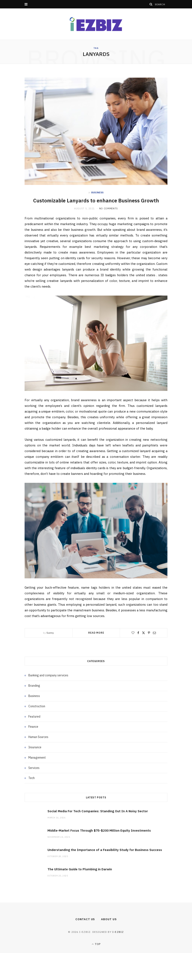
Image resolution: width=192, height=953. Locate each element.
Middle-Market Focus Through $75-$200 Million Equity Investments (99, 830)
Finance (33, 727)
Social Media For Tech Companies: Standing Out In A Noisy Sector (97, 811)
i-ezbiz (118, 931)
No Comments (108, 208)
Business (97, 192)
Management (37, 757)
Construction (36, 706)
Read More (96, 632)
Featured (34, 716)
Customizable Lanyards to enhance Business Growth (96, 200)
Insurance (34, 747)
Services (33, 768)
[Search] (151, 4)
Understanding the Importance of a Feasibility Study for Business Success (104, 850)
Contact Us (85, 919)
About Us (108, 919)
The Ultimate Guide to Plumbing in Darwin (79, 869)
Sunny (50, 632)
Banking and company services (48, 675)
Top (96, 944)
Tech (31, 778)
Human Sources (38, 737)
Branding (34, 686)
